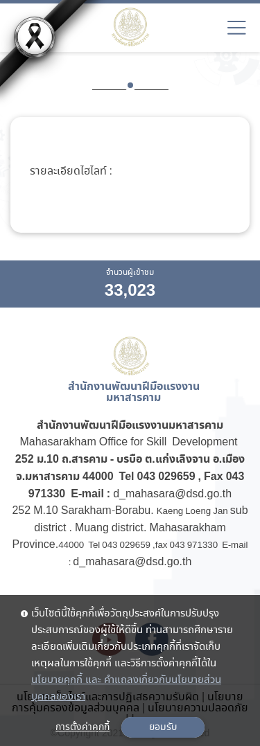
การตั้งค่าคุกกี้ (82, 727)
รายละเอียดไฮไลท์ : (71, 171)
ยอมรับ (163, 727)
